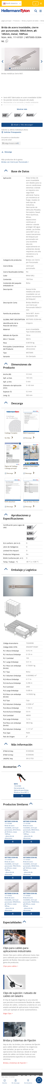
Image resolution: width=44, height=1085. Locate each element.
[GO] (36, 11)
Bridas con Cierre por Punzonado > (15, 162)
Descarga (6, 152)
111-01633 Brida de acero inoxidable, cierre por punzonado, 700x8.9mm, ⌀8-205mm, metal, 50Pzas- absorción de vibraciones (31, 897)
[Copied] (6, 41)
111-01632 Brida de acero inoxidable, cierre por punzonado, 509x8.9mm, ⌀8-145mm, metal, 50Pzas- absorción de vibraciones (13, 897)
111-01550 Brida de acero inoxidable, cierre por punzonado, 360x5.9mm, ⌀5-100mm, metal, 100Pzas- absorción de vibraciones (31, 824)
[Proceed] (35, 3)
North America (12, 3)
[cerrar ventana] (41, 3)
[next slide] (41, 61)
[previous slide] (2, 61)
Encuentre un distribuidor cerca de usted (10, 138)
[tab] (22, 171)
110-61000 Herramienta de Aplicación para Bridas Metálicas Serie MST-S (22, 783)
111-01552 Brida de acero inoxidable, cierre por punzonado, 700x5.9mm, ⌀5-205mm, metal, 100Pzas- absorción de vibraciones (13, 861)
